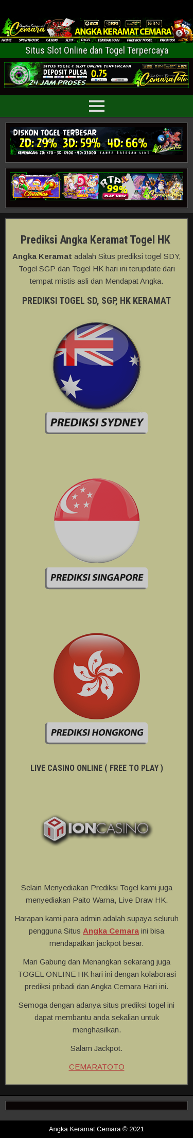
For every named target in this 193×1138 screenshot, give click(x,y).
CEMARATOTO (97, 1066)
